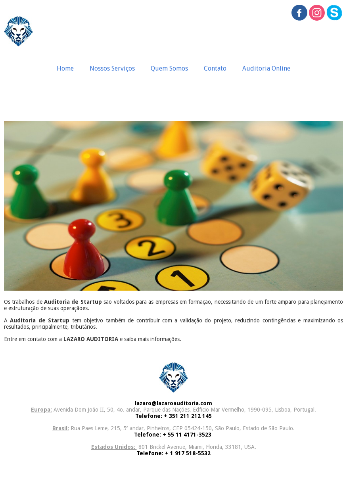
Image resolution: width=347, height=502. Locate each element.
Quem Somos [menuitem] (169, 68)
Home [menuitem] (65, 68)
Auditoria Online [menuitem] (266, 68)
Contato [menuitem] (215, 68)
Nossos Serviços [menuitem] (112, 68)
